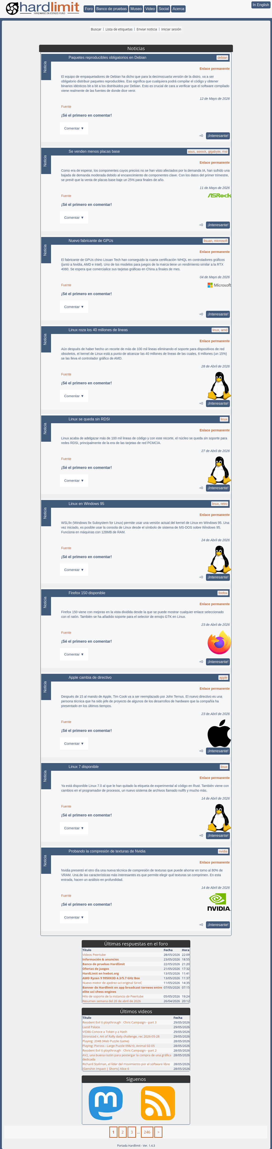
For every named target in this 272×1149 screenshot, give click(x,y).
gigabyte (214, 151)
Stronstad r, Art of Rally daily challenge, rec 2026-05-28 (120, 1036)
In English (261, 5)
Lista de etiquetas (119, 29)
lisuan (208, 241)
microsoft (221, 241)
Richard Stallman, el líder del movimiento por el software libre (126, 1064)
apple (223, 677)
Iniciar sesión (171, 29)
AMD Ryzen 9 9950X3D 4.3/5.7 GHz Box (111, 978)
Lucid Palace (91, 1027)
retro (224, 504)
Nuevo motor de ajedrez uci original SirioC (112, 983)
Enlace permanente (215, 68)
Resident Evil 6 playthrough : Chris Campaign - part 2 (119, 1050)
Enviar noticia (147, 29)
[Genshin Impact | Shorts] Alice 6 (105, 1069)
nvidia (223, 851)
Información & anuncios (100, 959)
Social (164, 9)
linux (216, 330)
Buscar (96, 29)
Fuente (66, 106)
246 (147, 1132)
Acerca (178, 9)
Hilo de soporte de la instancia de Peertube (112, 996)
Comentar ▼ (74, 128)
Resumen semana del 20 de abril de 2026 (111, 1001)
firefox (222, 593)
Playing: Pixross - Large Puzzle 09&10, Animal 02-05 (118, 1046)
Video (150, 9)
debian (222, 57)
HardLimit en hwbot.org (100, 973)
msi (225, 151)
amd (224, 330)
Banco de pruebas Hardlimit (103, 964)
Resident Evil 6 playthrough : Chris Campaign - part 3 (119, 1022)
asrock (201, 151)
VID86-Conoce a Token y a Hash (104, 1032)
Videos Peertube (94, 955)
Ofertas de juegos (95, 969)
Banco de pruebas (111, 9)
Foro (89, 9)
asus (191, 151)
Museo (136, 9)
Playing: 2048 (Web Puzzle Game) (105, 1041)
